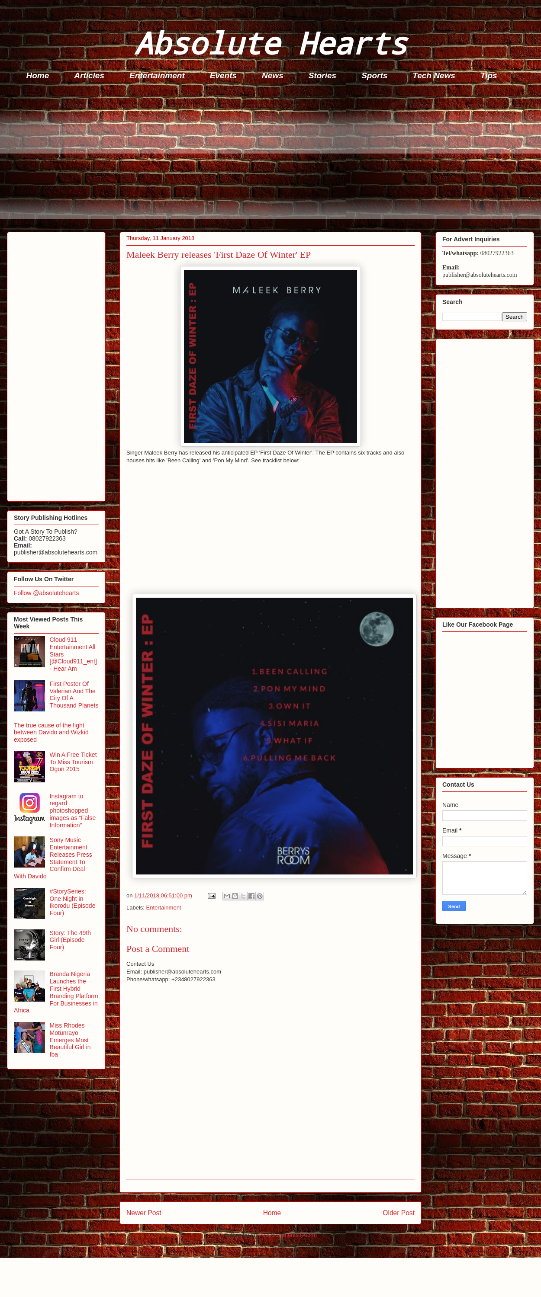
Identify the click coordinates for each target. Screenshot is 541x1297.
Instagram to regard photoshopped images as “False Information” (73, 811)
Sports (374, 75)
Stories (322, 75)
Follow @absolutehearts (46, 592)
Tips (488, 75)
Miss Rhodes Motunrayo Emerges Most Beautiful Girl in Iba (70, 1040)
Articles (89, 75)
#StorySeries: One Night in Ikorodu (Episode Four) (73, 902)
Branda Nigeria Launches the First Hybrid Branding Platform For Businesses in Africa (56, 992)
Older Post (399, 1213)
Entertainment (157, 75)
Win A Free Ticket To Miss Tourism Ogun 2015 (73, 762)
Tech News (433, 75)
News (272, 75)
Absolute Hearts (270, 42)
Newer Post (143, 1213)
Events (223, 75)
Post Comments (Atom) (287, 1235)
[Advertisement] (273, 158)
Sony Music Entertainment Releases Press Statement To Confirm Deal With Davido (53, 858)
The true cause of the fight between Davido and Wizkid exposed (51, 732)
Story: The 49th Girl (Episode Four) (70, 940)
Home (37, 75)
